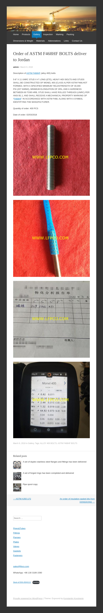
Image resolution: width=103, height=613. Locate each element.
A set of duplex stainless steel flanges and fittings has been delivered (54, 462)
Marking (59, 34)
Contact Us (77, 41)
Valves (16, 546)
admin (16, 67)
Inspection (48, 34)
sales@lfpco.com (21, 566)
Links (66, 41)
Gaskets (17, 551)
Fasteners (17, 555)
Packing (70, 34)
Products (26, 34)
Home (16, 34)
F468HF (17, 99)
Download (36, 582)
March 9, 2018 (26, 67)
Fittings (16, 533)
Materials (40, 41)
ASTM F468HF (33, 73)
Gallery (36, 34)
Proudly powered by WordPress (28, 598)
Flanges (17, 537)
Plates (16, 542)
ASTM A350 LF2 (22, 499)
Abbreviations (54, 41)
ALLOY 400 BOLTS (48, 443)
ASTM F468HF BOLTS (67, 443)
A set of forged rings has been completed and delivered (48, 473)
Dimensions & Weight (23, 41)
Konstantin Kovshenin (73, 598)
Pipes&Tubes (19, 528)
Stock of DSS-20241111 (22, 582)
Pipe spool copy (30, 484)
